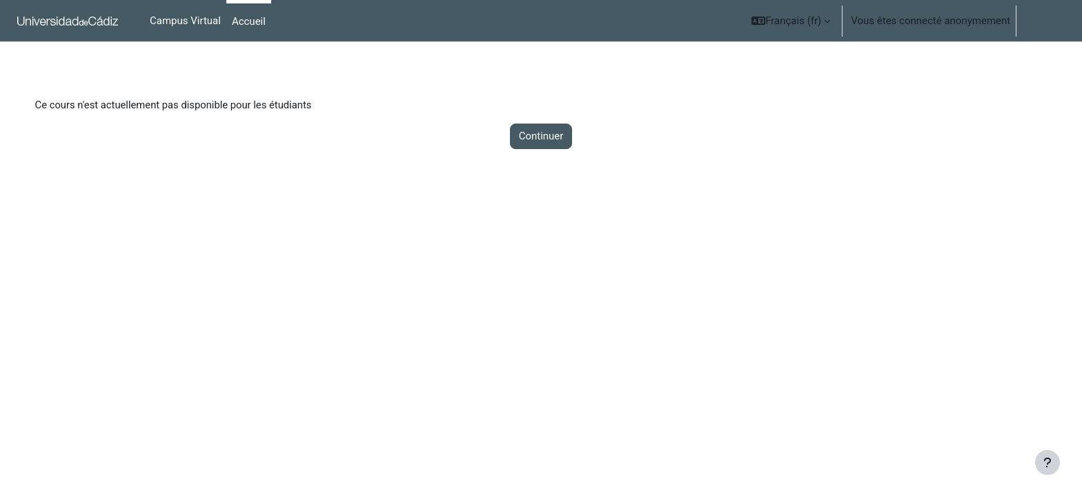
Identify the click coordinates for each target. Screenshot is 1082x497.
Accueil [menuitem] (249, 21)
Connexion (1046, 20)
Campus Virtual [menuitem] (185, 20)
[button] (790, 20)
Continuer (541, 136)
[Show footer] (1047, 462)
